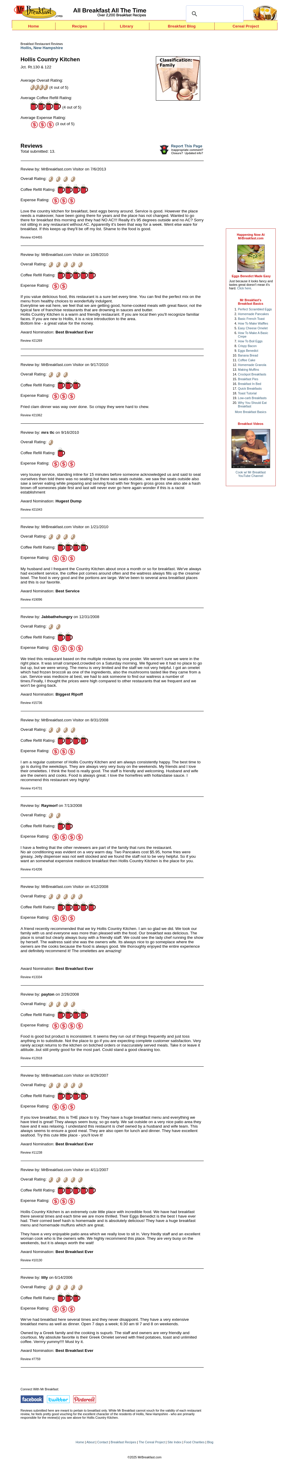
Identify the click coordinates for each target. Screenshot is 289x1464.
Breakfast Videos (250, 423)
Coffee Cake (246, 360)
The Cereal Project (152, 1442)
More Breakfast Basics (251, 412)
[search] (214, 13)
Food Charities (194, 1442)
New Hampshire (48, 48)
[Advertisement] (251, 131)
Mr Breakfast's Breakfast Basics (250, 301)
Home (33, 26)
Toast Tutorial (247, 393)
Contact (102, 1442)
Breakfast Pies (248, 379)
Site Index (174, 1442)
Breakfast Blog (181, 26)
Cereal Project (246, 26)
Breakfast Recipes (123, 1442)
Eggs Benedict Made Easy (251, 276)
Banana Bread (248, 355)
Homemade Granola (252, 365)
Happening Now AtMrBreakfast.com (250, 236)
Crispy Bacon (247, 346)
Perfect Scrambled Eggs (255, 309)
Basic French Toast (251, 318)
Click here (244, 288)
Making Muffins (248, 369)
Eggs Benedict (248, 350)
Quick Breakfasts (250, 388)
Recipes (79, 26)
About (90, 1442)
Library (126, 26)
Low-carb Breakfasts (252, 398)
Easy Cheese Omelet (253, 328)
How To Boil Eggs (250, 341)
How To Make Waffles (253, 323)
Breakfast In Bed (249, 384)
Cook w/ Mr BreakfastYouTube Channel (251, 474)
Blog (210, 1442)
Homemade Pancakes (253, 314)
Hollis (26, 48)
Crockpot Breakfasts (252, 374)
